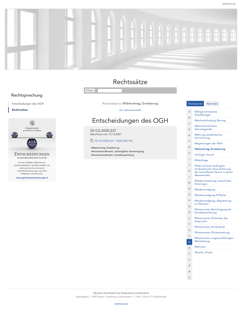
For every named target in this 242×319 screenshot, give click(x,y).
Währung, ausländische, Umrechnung (208, 136)
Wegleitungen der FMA (208, 143)
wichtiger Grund (204, 154)
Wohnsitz (199, 246)
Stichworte (195, 103)
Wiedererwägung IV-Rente (210, 195)
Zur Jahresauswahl (130, 110)
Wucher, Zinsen (203, 252)
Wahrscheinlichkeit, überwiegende (205, 127)
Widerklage (201, 160)
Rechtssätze (20, 109)
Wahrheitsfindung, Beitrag (210, 120)
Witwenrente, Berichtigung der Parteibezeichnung (212, 211)
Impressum (228, 3)
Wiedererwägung (204, 189)
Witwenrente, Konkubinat (209, 226)
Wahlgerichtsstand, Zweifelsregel (205, 113)
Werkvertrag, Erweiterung (209, 149)
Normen (212, 103)
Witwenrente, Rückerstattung (212, 232)
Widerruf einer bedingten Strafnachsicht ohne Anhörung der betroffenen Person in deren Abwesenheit (213, 170)
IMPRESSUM (121, 304)
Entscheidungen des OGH (28, 103)
